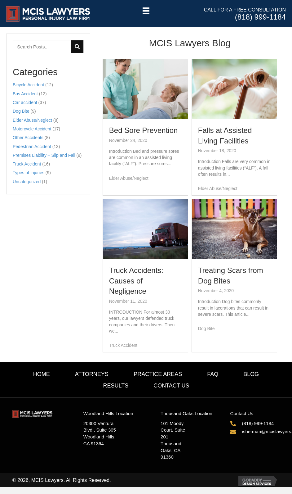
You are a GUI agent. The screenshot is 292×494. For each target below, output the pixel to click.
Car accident (25, 102)
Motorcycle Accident (32, 128)
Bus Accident (25, 93)
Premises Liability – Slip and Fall (44, 155)
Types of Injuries (28, 172)
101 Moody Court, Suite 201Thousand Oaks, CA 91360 (173, 440)
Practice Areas (158, 374)
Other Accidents (28, 137)
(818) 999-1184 (260, 17)
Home (41, 374)
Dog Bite (21, 111)
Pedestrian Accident (32, 146)
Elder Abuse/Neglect (32, 120)
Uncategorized (27, 181)
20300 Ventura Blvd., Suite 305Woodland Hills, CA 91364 (99, 433)
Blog (251, 374)
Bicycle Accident (28, 84)
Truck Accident (27, 163)
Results (115, 386)
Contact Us (171, 386)
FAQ (212, 374)
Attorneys (91, 374)
